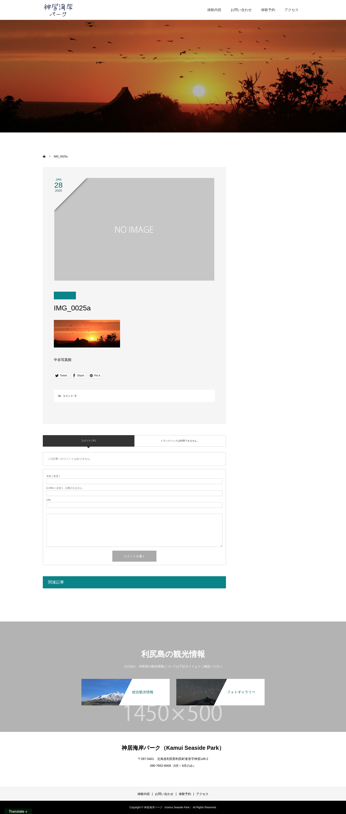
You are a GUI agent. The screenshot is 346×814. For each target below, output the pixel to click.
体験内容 (214, 10)
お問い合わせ (241, 10)
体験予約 (268, 10)
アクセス (291, 10)
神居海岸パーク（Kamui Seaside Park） (173, 748)
